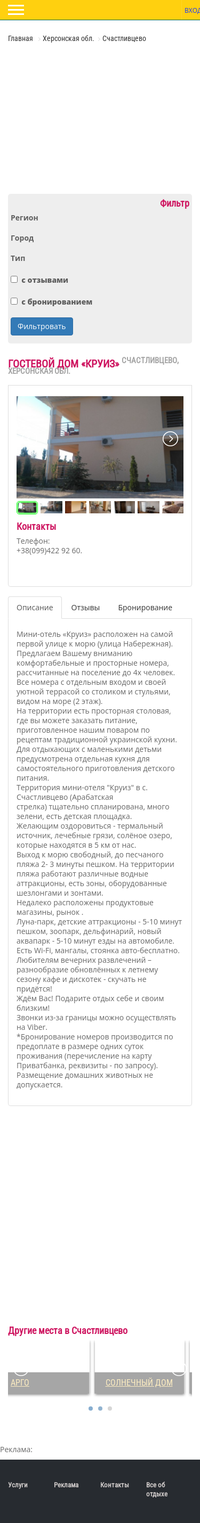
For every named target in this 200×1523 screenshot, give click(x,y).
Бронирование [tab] (145, 607)
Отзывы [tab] (85, 607)
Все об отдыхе (156, 1489)
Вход (191, 10)
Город (22, 238)
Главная (21, 38)
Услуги (18, 1485)
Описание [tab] (35, 607)
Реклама (66, 1485)
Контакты (114, 1485)
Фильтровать (42, 326)
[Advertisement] (72, 117)
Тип (18, 258)
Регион (24, 218)
